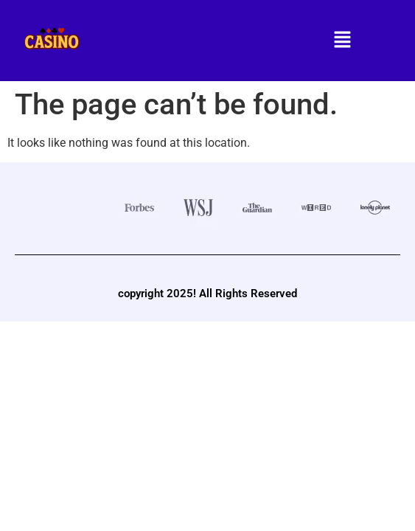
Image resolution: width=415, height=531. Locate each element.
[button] (343, 40)
